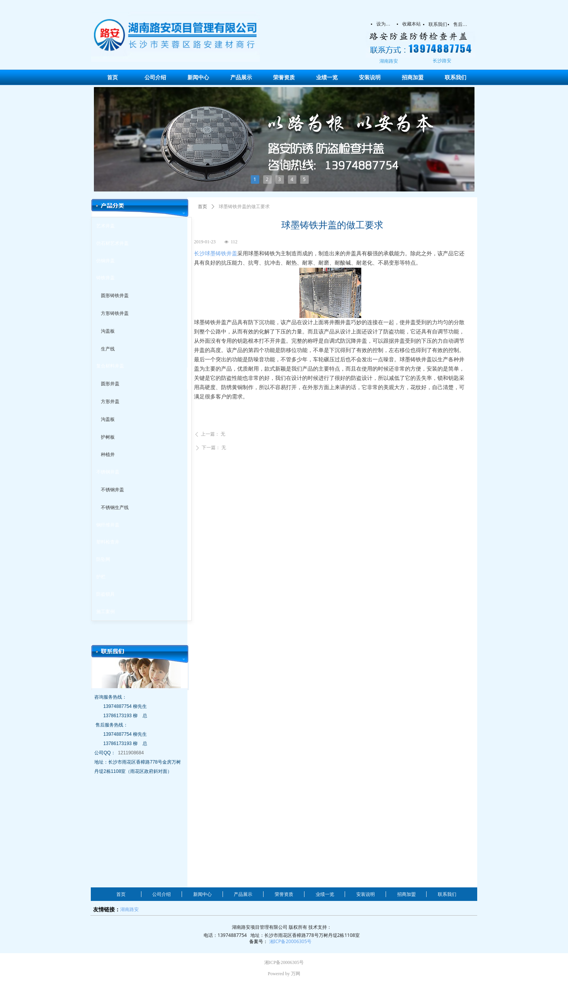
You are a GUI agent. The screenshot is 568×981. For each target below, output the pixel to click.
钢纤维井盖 (107, 525)
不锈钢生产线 (115, 507)
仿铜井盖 (105, 260)
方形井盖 (110, 401)
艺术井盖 (105, 226)
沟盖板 (108, 331)
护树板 (108, 437)
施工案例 (105, 611)
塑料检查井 (107, 542)
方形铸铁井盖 (115, 313)
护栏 (100, 576)
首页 (202, 206)
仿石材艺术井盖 (112, 243)
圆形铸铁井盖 (115, 295)
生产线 (108, 349)
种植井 (108, 454)
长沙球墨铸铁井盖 (215, 253)
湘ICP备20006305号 (290, 941)
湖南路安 (129, 909)
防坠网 (103, 559)
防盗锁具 (105, 594)
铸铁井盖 (105, 277)
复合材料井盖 (110, 366)
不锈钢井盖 (107, 472)
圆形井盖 (110, 383)
